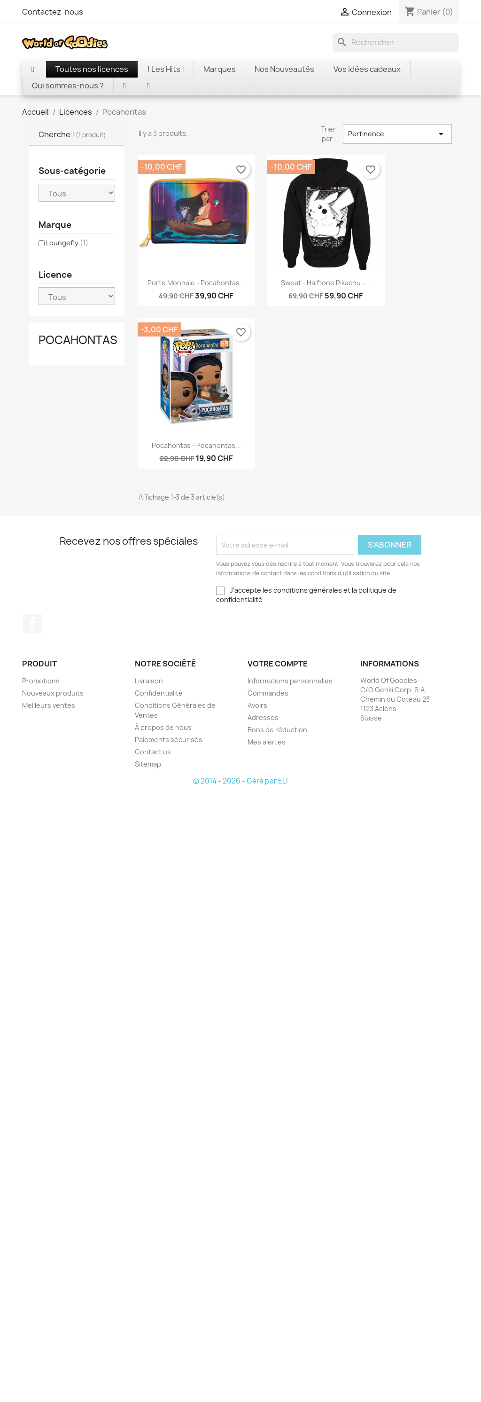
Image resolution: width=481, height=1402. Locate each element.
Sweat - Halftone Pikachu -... (326, 282)
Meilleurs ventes (48, 705)
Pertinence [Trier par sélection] (397, 134)
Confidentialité (159, 693)
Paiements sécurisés (168, 739)
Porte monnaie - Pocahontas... (196, 282)
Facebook (32, 623)
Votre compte (278, 663)
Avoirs (257, 705)
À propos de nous (163, 727)
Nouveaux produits (53, 693)
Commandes (268, 693)
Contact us (153, 751)
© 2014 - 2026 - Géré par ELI (240, 781)
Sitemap (148, 764)
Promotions (41, 680)
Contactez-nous (52, 12)
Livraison (149, 680)
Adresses (263, 717)
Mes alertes (267, 741)
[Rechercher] (396, 42)
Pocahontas (78, 340)
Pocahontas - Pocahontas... (196, 445)
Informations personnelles (290, 680)
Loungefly (67, 242)
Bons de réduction (277, 729)
